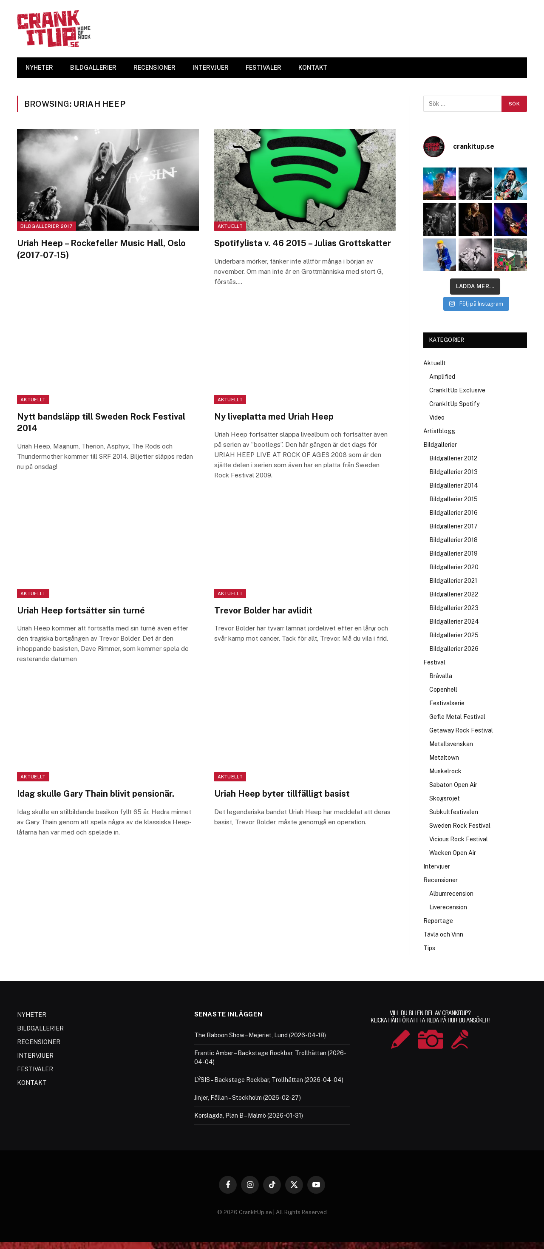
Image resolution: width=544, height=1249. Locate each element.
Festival (434, 662)
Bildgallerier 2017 (46, 226)
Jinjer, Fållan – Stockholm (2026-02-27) (247, 1097)
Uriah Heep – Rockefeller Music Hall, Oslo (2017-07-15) (101, 249)
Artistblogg (439, 431)
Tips (429, 948)
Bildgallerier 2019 (453, 553)
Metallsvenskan (451, 744)
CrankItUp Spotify (454, 403)
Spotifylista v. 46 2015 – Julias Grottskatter (302, 243)
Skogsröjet (444, 798)
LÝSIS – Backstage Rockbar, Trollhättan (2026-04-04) (268, 1079)
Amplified (442, 376)
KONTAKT (312, 67)
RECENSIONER (154, 67)
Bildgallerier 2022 (453, 594)
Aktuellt (230, 226)
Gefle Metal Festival (457, 716)
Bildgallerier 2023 (454, 608)
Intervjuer (436, 866)
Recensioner (440, 880)
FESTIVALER (263, 67)
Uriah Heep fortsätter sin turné (81, 610)
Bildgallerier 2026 (454, 648)
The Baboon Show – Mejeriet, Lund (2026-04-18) (260, 1035)
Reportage (438, 920)
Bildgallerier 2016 (453, 512)
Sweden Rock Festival (459, 825)
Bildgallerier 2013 (453, 471)
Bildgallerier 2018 (453, 540)
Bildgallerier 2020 (454, 567)
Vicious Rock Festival (458, 839)
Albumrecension (451, 893)
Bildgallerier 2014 (453, 485)
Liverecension (448, 907)
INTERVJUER (211, 67)
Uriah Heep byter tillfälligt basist (282, 794)
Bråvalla (440, 676)
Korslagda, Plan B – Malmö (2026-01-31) (248, 1115)
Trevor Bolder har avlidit (263, 610)
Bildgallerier (440, 444)
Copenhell (443, 689)
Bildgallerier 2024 (454, 621)
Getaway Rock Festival (461, 730)
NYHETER (39, 67)
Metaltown (444, 757)
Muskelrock (445, 771)
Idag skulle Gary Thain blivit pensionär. (95, 794)
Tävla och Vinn (443, 934)
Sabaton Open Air (453, 784)
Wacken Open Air (452, 852)
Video (437, 417)
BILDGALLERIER (93, 67)
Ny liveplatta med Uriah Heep (274, 417)
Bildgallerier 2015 (453, 499)
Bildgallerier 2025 (454, 635)
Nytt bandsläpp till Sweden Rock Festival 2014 (101, 422)
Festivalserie (447, 703)
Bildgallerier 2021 (453, 580)
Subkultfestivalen (453, 812)
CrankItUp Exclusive (457, 390)
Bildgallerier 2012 (453, 458)
